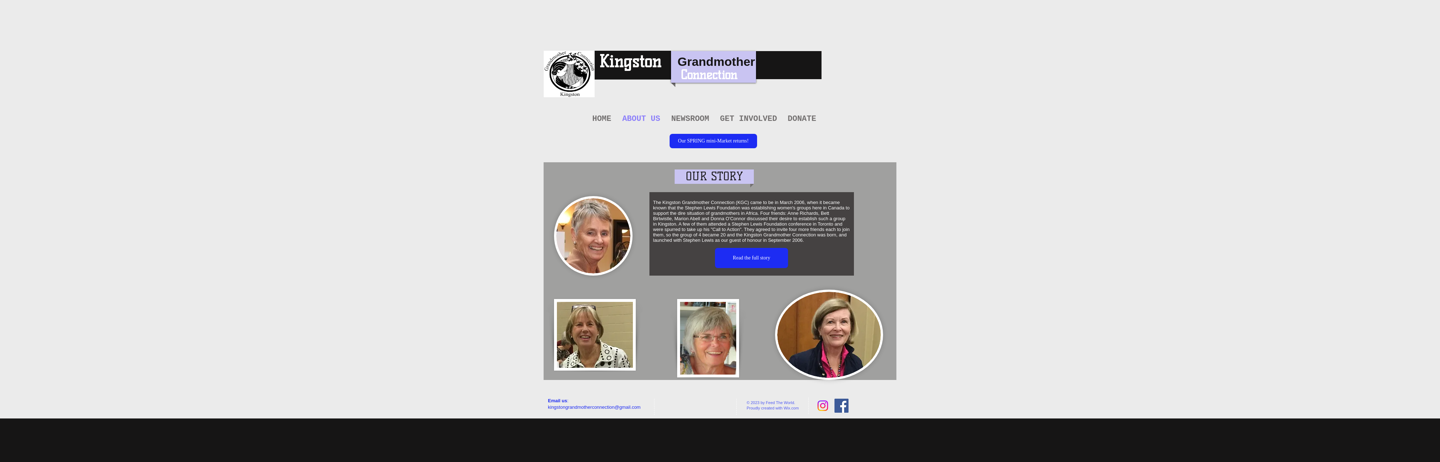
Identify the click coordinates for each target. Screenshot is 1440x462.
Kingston (630, 61)
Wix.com (791, 408)
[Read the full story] (751, 258)
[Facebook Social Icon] (841, 406)
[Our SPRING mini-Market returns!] (713, 141)
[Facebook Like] (678, 405)
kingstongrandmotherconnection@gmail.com (594, 407)
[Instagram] (823, 406)
